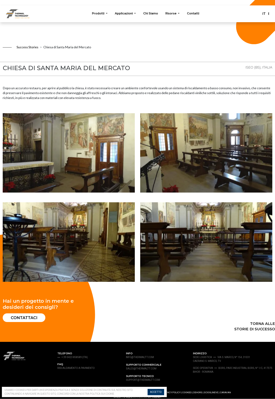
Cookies (187, 392)
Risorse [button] (171, 14)
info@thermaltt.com (140, 357)
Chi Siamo (150, 14)
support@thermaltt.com (143, 380)
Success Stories (27, 47)
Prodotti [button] (98, 14)
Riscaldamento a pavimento (76, 368)
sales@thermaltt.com (141, 368)
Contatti (193, 14)
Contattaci (24, 317)
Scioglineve (211, 392)
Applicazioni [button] (124, 14)
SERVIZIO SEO (140, 397)
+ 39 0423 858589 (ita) (74, 357)
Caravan (225, 392)
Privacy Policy (171, 392)
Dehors (197, 392)
